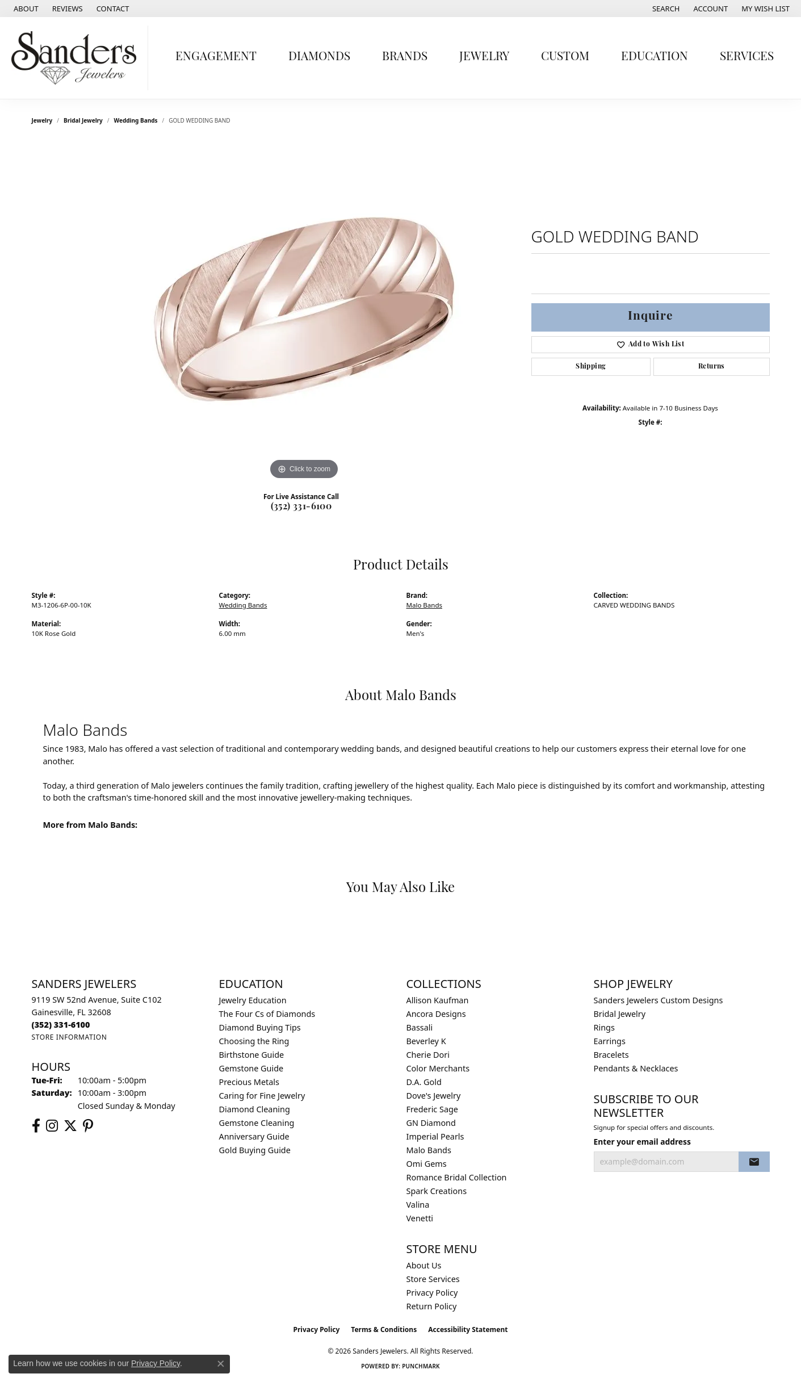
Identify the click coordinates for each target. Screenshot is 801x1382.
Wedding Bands (136, 120)
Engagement (216, 57)
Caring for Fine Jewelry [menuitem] (262, 1095)
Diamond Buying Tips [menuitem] (260, 1027)
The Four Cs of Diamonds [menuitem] (267, 1013)
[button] (665, 8)
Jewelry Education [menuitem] (253, 1000)
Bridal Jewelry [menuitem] (620, 1013)
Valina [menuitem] (418, 1204)
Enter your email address (642, 1141)
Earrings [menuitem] (610, 1041)
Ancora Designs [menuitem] (436, 1013)
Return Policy (431, 1306)
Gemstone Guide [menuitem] (251, 1068)
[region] (304, 312)
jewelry (42, 120)
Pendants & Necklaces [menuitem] (636, 1068)
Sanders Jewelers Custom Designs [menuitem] (658, 1000)
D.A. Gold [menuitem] (424, 1082)
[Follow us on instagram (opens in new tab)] (52, 1126)
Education (654, 57)
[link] (25, 8)
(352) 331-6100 (301, 507)
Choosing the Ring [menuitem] (254, 1041)
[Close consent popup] (220, 1363)
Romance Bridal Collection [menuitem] (456, 1177)
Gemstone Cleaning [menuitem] (257, 1122)
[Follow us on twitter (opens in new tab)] (70, 1126)
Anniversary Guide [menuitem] (254, 1136)
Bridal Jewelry (83, 120)
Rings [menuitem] (604, 1027)
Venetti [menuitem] (420, 1218)
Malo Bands (424, 605)
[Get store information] (69, 1037)
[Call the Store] (61, 1024)
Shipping (591, 366)
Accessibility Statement (468, 1329)
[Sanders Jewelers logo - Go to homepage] (77, 58)
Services (747, 57)
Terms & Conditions (384, 1329)
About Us (424, 1265)
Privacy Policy (432, 1292)
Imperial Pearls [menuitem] (435, 1136)
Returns (711, 366)
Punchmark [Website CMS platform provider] (421, 1366)
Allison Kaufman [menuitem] (437, 1000)
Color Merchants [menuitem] (438, 1068)
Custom (565, 57)
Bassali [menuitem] (419, 1027)
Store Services (433, 1279)
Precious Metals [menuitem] (249, 1082)
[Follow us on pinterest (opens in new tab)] (88, 1126)
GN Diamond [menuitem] (431, 1122)
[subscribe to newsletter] (754, 1161)
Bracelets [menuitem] (611, 1054)
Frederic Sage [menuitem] (432, 1109)
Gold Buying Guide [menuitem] (255, 1150)
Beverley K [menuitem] (426, 1041)
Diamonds (319, 57)
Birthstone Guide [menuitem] (251, 1054)
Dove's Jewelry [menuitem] (433, 1095)
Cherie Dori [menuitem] (428, 1054)
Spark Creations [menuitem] (436, 1191)
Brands (404, 57)
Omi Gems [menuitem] (426, 1163)
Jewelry (484, 57)
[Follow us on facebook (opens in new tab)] (36, 1126)
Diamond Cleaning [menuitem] (254, 1109)
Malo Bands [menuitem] (428, 1150)
